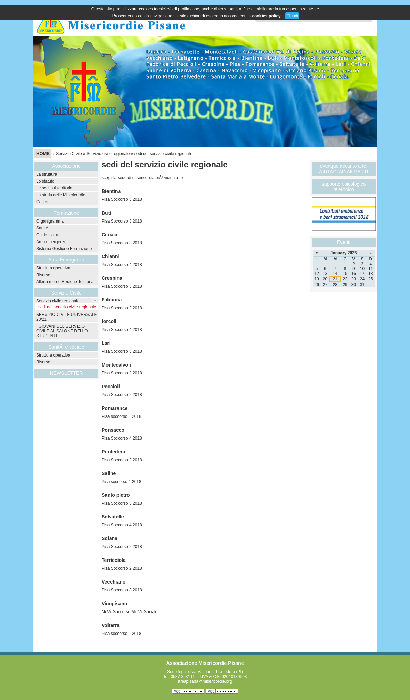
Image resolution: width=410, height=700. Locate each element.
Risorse (43, 274)
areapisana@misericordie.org (205, 681)
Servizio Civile (69, 153)
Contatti (43, 201)
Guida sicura (47, 235)
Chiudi (292, 15)
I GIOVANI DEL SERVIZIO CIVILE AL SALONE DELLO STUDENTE (62, 331)
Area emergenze (51, 241)
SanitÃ (43, 228)
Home (43, 153)
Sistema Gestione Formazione (64, 248)
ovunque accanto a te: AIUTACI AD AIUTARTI (343, 168)
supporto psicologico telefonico (344, 186)
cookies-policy (266, 15)
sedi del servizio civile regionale (163, 153)
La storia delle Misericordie (60, 195)
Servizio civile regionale (108, 153)
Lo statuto (45, 181)
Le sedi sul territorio (54, 188)
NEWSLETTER (66, 373)
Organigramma (50, 221)
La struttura (46, 174)
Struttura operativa (53, 268)
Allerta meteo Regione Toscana (65, 281)
